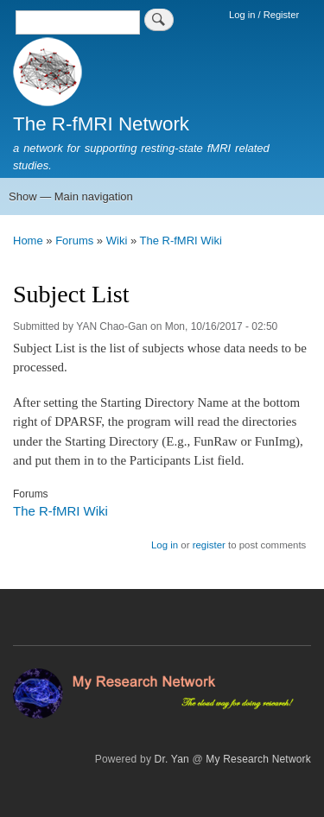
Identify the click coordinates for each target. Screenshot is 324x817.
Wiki (117, 240)
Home (28, 240)
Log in (164, 545)
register (209, 545)
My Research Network (258, 759)
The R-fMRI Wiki (181, 240)
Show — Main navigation (71, 196)
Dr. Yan (172, 759)
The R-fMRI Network (101, 124)
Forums (74, 240)
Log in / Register (264, 15)
